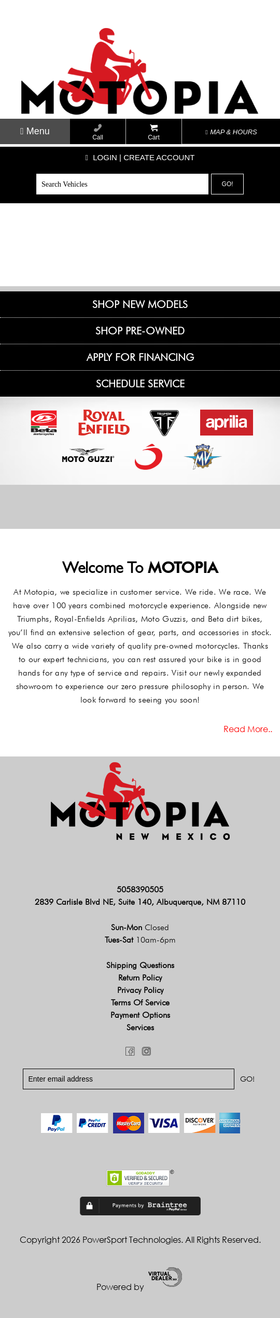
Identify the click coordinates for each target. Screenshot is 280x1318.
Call (97, 132)
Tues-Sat (140, 940)
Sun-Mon (140, 927)
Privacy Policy (140, 990)
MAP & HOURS (231, 132)
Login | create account (140, 157)
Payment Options (140, 1015)
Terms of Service (140, 1002)
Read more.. (247, 729)
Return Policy (140, 978)
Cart (154, 132)
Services (140, 1027)
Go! (227, 184)
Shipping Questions (140, 965)
